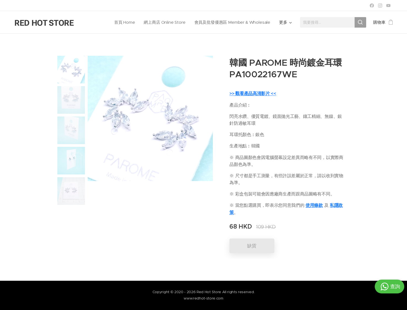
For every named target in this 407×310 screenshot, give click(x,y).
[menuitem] (123, 22)
